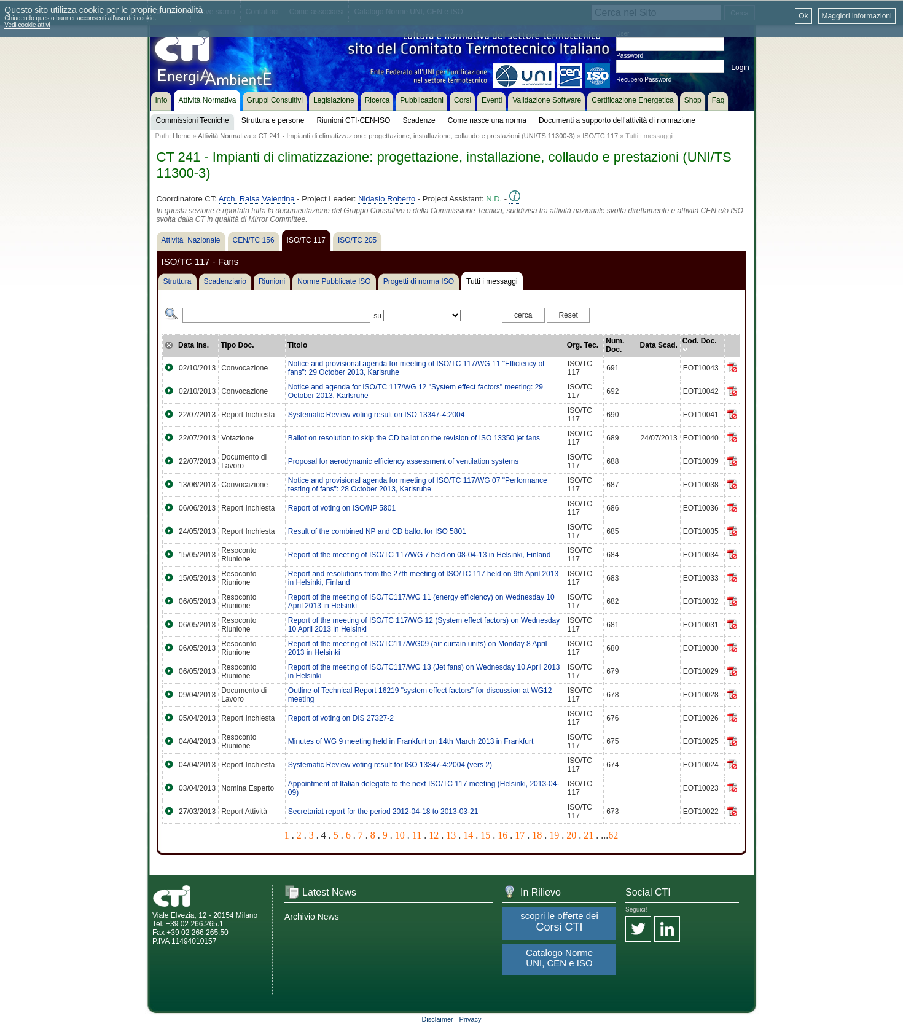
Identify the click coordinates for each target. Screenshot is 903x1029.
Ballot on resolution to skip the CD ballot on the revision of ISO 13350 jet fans (414, 438)
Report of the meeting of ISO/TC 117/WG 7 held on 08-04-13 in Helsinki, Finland (419, 554)
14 (468, 835)
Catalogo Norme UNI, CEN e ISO (559, 957)
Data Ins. (193, 345)
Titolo (297, 345)
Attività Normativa (224, 135)
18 (537, 835)
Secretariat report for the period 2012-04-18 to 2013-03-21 (383, 811)
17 (520, 835)
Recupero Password (643, 79)
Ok (803, 16)
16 (502, 835)
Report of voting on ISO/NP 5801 (342, 508)
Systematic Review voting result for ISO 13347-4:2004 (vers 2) (390, 765)
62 (613, 835)
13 (451, 835)
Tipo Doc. (237, 345)
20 (571, 835)
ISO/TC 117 (600, 135)
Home (181, 135)
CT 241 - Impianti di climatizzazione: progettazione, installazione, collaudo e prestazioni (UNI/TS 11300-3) (417, 135)
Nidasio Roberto (386, 198)
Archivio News (311, 916)
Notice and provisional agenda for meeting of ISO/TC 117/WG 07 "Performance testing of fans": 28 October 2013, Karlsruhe (417, 484)
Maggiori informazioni (857, 16)
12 (434, 835)
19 (554, 835)
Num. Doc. (615, 345)
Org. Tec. (582, 345)
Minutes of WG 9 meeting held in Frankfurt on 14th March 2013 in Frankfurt (411, 741)
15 (485, 835)
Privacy (470, 1019)
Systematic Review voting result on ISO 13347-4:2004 (376, 414)
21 (588, 835)
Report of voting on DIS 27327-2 (341, 718)
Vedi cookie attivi (27, 25)
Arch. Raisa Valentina (257, 198)
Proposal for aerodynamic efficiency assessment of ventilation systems (403, 461)
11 (416, 835)
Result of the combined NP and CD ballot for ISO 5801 (377, 531)
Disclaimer (437, 1019)
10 (400, 835)
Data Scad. (659, 345)
